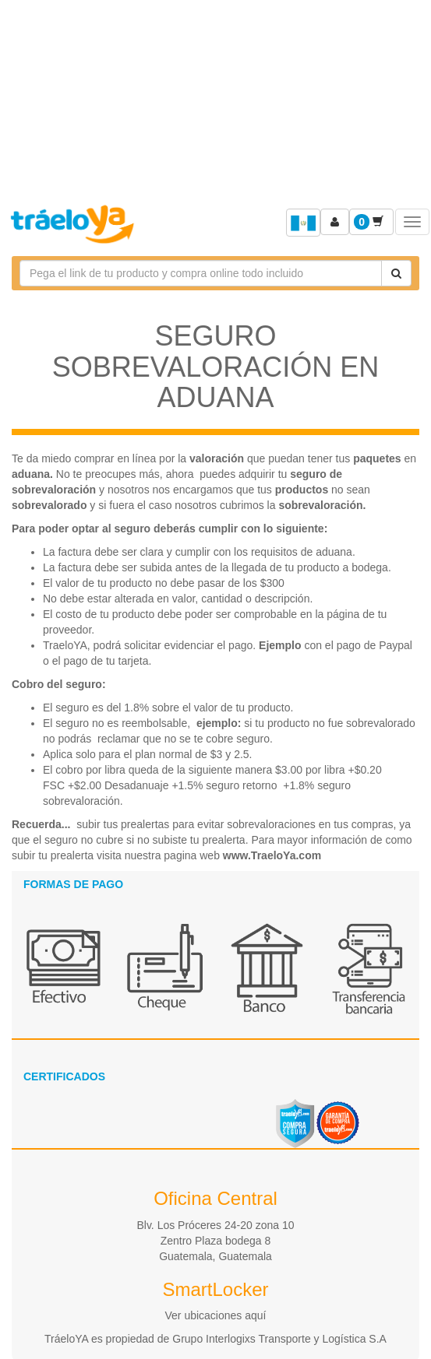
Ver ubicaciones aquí (216, 1315)
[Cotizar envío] (396, 273)
